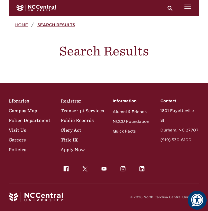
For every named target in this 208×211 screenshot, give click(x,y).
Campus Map (23, 110)
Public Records (77, 120)
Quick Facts (124, 131)
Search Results (56, 24)
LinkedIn (140, 167)
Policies (17, 149)
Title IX (69, 139)
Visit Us (17, 130)
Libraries (19, 100)
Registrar (71, 100)
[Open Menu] (187, 8)
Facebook (65, 167)
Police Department (29, 120)
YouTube (103, 167)
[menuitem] (66, 168)
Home (21, 24)
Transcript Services (82, 110)
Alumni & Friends (130, 112)
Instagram (122, 167)
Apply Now (73, 149)
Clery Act (71, 130)
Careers (17, 139)
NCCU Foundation (131, 121)
